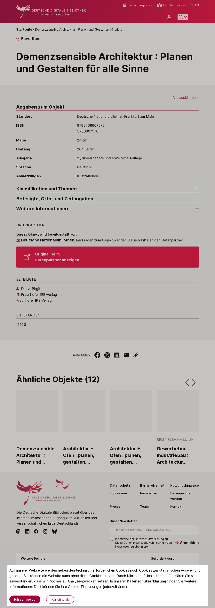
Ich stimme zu (25, 599)
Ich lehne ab (60, 599)
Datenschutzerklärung (146, 581)
